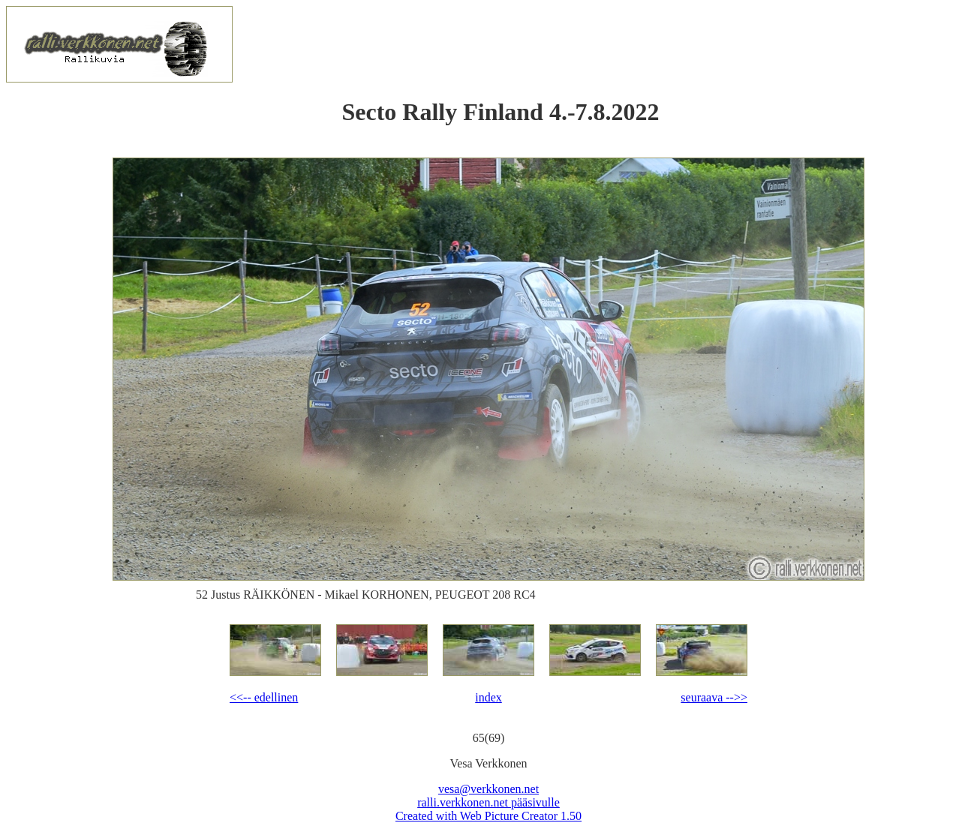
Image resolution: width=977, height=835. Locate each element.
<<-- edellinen (264, 697)
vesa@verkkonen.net (488, 788)
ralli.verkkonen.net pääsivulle (488, 802)
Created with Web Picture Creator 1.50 (488, 815)
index (488, 697)
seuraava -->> (714, 697)
